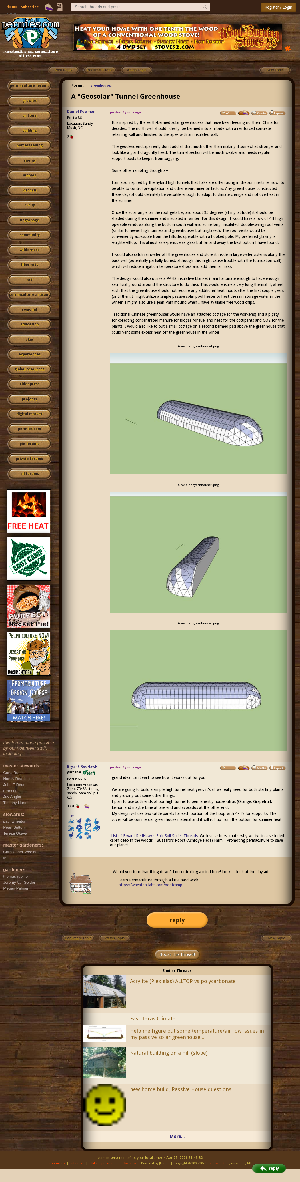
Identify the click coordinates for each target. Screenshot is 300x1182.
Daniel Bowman (81, 111)
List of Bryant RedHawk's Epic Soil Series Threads (154, 835)
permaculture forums (29, 86)
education (29, 324)
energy (29, 160)
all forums (29, 474)
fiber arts (29, 265)
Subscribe (30, 7)
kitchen (29, 190)
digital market (30, 414)
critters (30, 116)
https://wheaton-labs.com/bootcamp (150, 885)
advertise (77, 1163)
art (29, 280)
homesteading (30, 145)
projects (29, 399)
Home (12, 7)
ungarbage (29, 220)
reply (177, 920)
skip (29, 339)
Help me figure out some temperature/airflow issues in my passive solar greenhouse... (197, 1034)
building (29, 130)
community (29, 235)
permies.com (29, 429)
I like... (72, 815)
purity (29, 205)
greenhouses (101, 85)
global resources (29, 369)
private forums (29, 459)
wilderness (29, 250)
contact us (57, 1163)
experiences (30, 354)
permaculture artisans (29, 295)
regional (29, 309)
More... (177, 1136)
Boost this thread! (177, 954)
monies (29, 175)
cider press (29, 384)
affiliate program (102, 1163)
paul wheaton (218, 1163)
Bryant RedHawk (82, 766)
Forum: (78, 85)
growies (30, 101)
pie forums (29, 444)
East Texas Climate (152, 1019)
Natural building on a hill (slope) (168, 1053)
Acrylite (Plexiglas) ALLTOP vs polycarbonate (183, 981)
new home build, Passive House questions (180, 1089)
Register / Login (278, 7)
